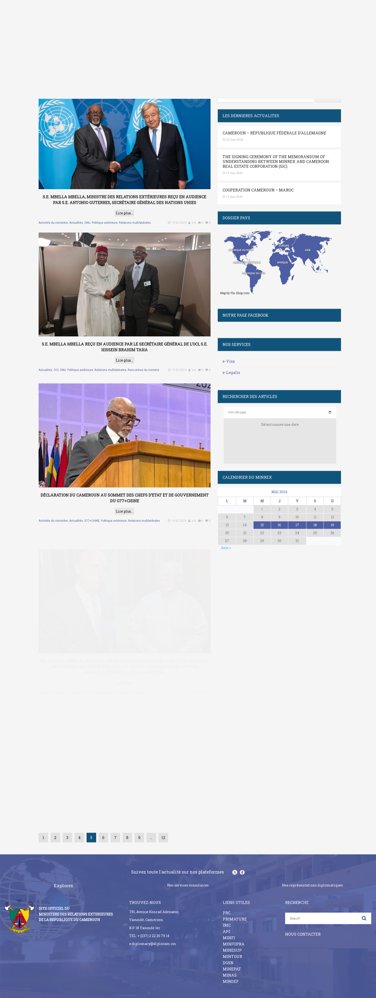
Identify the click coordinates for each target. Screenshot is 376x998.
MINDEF (231, 972)
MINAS (230, 966)
